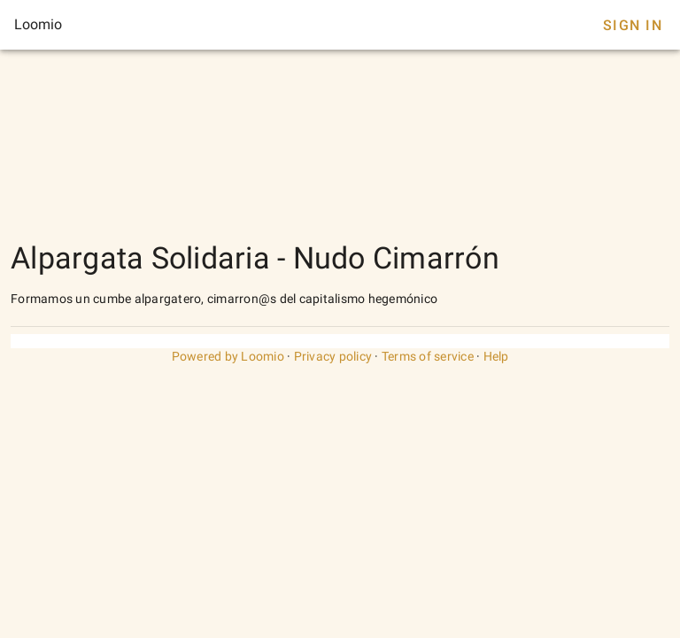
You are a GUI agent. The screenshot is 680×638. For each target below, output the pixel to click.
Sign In (632, 25)
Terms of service (428, 356)
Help (496, 356)
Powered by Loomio (228, 356)
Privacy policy (333, 356)
